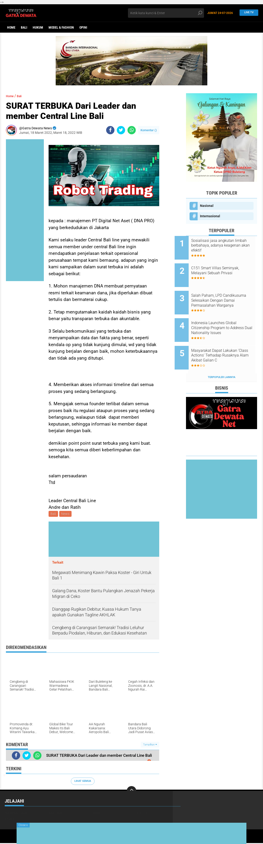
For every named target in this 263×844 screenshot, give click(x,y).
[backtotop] (131, 791)
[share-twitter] (121, 130)
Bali (24, 27)
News (66, 514)
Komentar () (149, 130)
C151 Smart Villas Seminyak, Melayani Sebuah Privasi (226, 267)
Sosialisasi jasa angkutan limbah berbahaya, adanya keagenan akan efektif (225, 245)
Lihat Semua (82, 781)
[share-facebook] (110, 130)
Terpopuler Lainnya (221, 359)
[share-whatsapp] (131, 130)
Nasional (206, 206)
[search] (166, 13)
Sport (9, 820)
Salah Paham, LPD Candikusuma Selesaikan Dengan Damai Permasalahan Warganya (228, 293)
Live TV (248, 12)
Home (11, 27)
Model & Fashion (61, 27)
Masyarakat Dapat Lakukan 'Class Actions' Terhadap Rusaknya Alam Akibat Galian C (227, 341)
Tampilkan (150, 745)
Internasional (210, 216)
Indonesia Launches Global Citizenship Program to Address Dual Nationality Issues (225, 317)
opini (83, 27)
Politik (142, 814)
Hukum (38, 27)
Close (23, 825)
